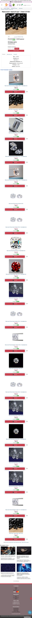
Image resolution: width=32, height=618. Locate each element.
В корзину (16, 48)
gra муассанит (11, 542)
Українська (29, 5)
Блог (16, 589)
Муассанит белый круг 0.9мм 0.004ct (16, 415)
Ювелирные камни (14, 8)
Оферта (16, 598)
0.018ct (25, 542)
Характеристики (9, 54)
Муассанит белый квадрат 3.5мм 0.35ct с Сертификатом (16, 344)
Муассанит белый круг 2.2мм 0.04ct (16, 462)
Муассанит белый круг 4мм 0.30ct (16, 368)
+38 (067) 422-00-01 (18, 1)
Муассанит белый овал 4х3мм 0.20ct (16, 203)
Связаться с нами (16, 590)
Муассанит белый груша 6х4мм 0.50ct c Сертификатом (16, 156)
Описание (3, 54)
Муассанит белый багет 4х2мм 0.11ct (16, 132)
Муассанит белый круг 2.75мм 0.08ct (16, 486)
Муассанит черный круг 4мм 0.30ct (16, 533)
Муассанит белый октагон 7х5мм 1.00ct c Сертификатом (16, 179)
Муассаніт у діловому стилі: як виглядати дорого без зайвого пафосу (23, 557)
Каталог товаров (6, 8)
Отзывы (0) (15, 54)
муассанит (7, 542)
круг (20, 542)
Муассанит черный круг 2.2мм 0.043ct (16, 109)
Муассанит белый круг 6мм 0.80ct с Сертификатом (16, 439)
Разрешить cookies (27, 617)
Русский (25, 5)
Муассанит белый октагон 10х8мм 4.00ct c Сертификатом (16, 85)
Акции (16, 596)
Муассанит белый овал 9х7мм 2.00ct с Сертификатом (16, 391)
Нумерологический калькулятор (7, 573)
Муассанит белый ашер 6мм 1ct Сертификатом (16, 250)
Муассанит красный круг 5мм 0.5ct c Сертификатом (16, 274)
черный (27, 542)
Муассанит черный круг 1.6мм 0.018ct (7, 9)
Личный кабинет (16, 608)
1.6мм (22, 542)
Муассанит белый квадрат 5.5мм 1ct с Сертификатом (16, 509)
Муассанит (21, 8)
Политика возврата (16, 597)
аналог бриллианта (17, 542)
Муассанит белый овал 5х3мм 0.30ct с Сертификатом (16, 227)
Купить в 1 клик (16, 50)
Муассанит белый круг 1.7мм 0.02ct (16, 297)
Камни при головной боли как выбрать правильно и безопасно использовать (23, 574)
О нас (16, 587)
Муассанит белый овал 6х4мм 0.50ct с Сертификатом (16, 321)
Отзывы (16, 588)
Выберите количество (12, 46)
